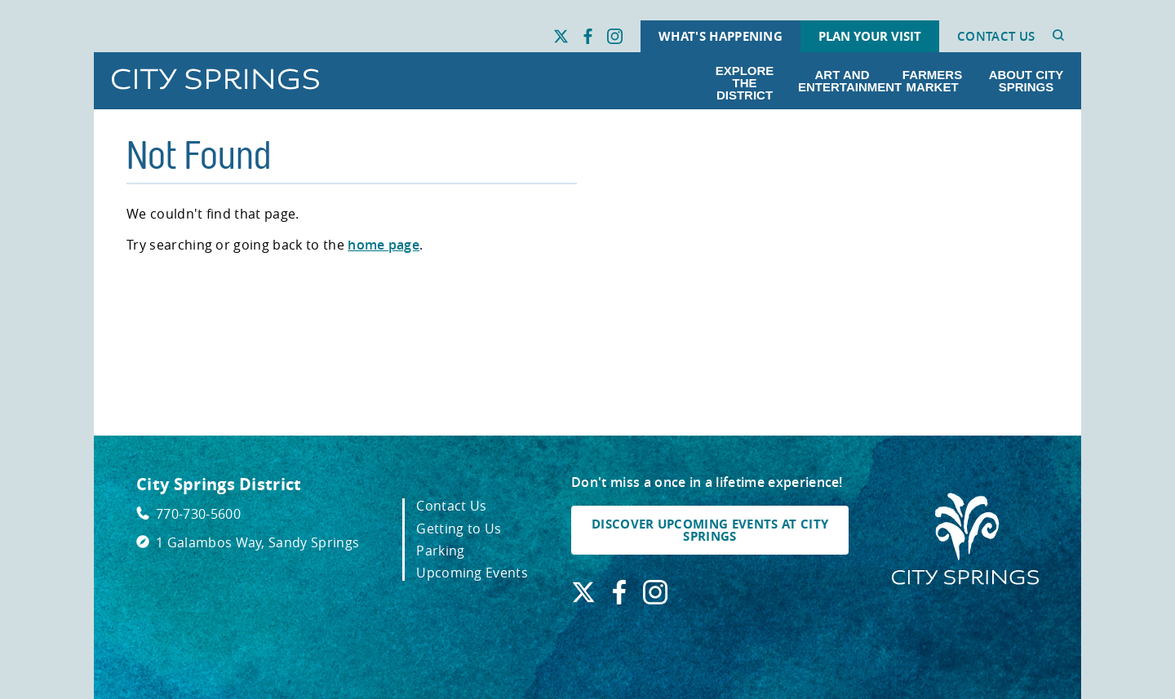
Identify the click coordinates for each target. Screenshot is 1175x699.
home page (383, 245)
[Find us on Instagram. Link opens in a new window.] (615, 37)
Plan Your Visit (869, 36)
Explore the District (745, 83)
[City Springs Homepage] (965, 540)
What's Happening (720, 36)
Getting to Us (458, 529)
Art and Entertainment (845, 81)
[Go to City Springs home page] (215, 80)
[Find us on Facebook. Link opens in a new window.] (588, 37)
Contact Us (996, 36)
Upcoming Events (472, 573)
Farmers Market (932, 81)
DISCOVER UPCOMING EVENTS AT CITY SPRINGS (710, 530)
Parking (440, 551)
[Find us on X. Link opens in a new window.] (561, 37)
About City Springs (1026, 81)
